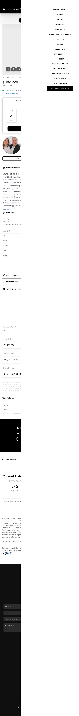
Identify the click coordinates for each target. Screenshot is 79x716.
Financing (39, 567)
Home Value (39, 570)
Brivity (11, 713)
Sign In (71, 2)
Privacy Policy (48, 713)
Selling (39, 564)
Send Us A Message (39, 622)
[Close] (74, 693)
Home (39, 555)
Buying (39, 561)
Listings (40, 558)
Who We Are (39, 573)
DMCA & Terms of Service (62, 713)
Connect (39, 576)
